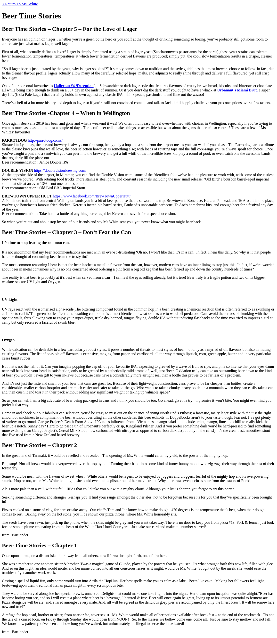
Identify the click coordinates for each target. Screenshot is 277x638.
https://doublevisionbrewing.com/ (60, 170)
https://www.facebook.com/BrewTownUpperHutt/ (91, 196)
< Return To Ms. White (20, 4)
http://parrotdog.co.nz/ (45, 140)
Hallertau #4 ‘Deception (74, 86)
